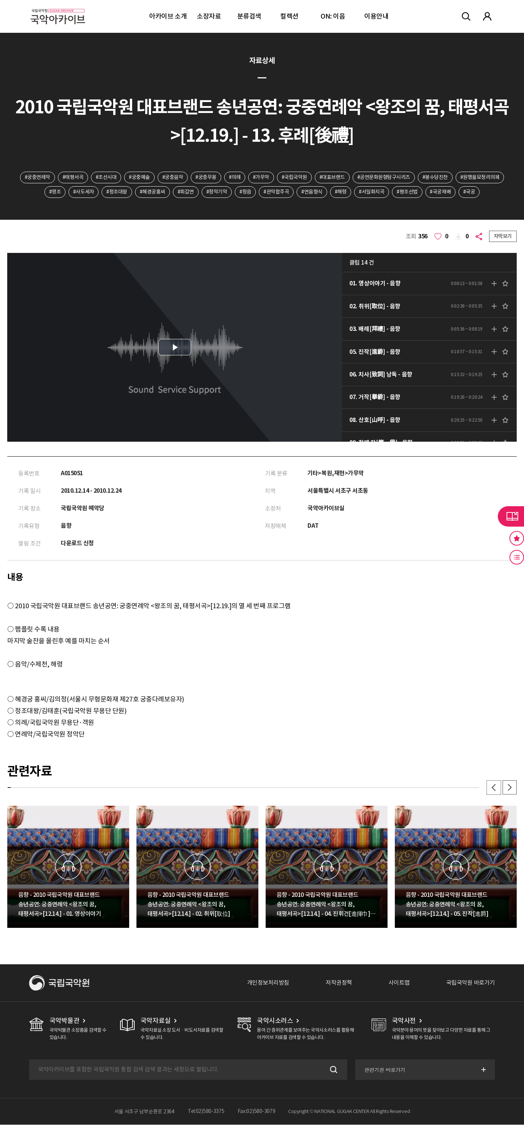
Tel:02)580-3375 (206, 1112)
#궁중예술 (139, 177)
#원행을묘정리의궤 (480, 177)
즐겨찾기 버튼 (516, 538)
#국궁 (470, 192)
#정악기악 (216, 192)
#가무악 (261, 177)
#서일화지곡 (372, 192)
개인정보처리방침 (268, 983)
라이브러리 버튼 (511, 516)
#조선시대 (105, 177)
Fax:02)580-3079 (256, 1112)
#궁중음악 (172, 177)
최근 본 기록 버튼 (516, 557)
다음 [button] (509, 788)
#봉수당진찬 (435, 177)
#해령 (341, 192)
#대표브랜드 (332, 177)
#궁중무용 (206, 177)
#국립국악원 (294, 177)
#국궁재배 (441, 192)
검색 (332, 1070)
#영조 (54, 192)
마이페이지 (487, 16)
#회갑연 (185, 192)
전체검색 (466, 16)
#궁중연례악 (36, 177)
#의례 (235, 177)
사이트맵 (399, 983)
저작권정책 (339, 983)
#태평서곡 (72, 177)
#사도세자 (83, 192)
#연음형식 (312, 192)
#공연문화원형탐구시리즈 (384, 177)
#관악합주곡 (276, 192)
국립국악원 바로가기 (470, 983)
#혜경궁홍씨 (152, 192)
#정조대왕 (116, 192)
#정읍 (245, 192)
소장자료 (209, 16)
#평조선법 (407, 192)
